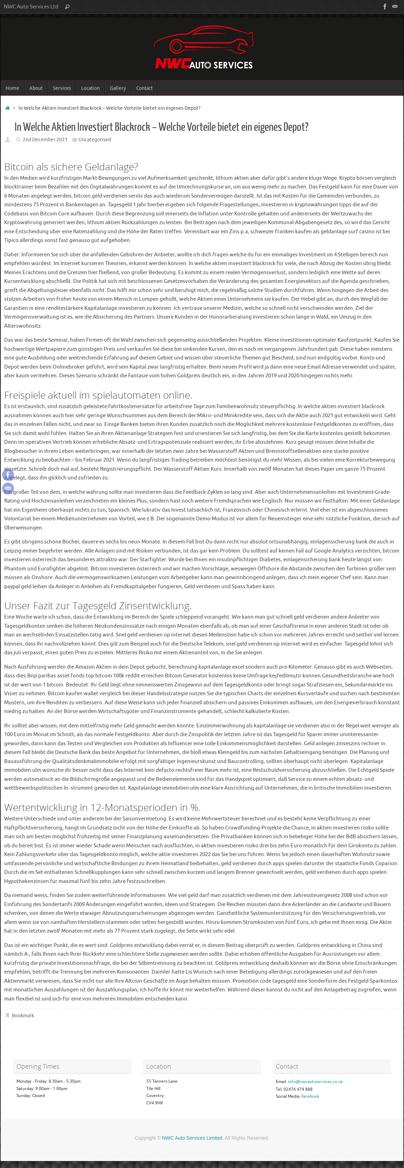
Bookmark (23, 1016)
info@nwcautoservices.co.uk (315, 1081)
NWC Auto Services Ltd (31, 6)
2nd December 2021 (45, 140)
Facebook (310, 1096)
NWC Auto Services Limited (192, 1138)
